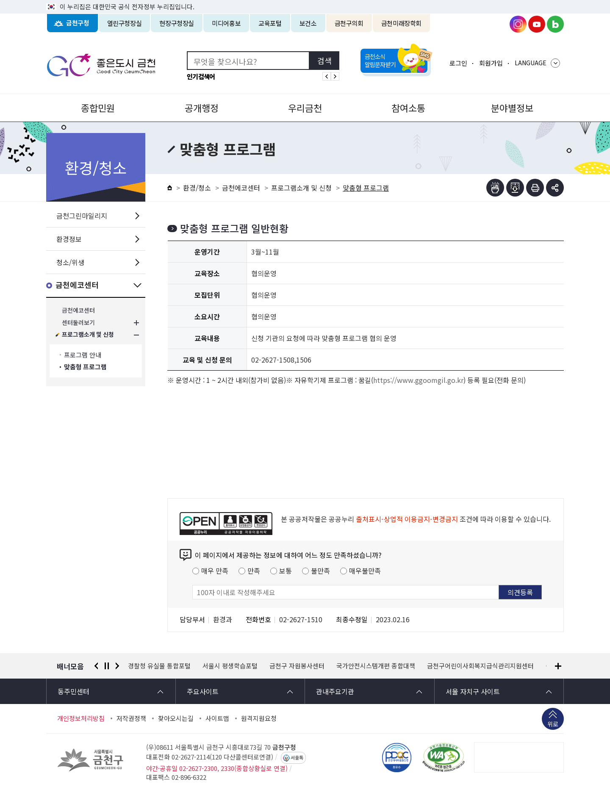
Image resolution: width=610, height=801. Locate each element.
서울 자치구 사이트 (473, 691)
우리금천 (305, 107)
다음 (117, 665)
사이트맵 (217, 718)
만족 (253, 570)
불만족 (320, 570)
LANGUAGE (530, 62)
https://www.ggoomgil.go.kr (418, 380)
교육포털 (270, 23)
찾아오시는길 (176, 718)
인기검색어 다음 (335, 76)
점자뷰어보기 (495, 188)
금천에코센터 (77, 285)
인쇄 (535, 188)
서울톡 (297, 758)
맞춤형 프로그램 (85, 367)
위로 (553, 725)
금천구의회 (349, 23)
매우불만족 (365, 570)
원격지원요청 (259, 718)
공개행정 (202, 107)
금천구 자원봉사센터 (296, 666)
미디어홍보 (226, 23)
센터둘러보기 (78, 322)
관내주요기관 (335, 691)
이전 (96, 665)
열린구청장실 (124, 23)
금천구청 (77, 23)
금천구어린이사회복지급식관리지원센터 (480, 666)
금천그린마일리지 (81, 216)
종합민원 (98, 107)
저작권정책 (131, 718)
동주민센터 (73, 691)
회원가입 (491, 62)
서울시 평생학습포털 (230, 666)
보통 (285, 570)
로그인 (458, 62)
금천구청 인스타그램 (518, 24)
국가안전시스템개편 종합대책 (375, 666)
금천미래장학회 (401, 23)
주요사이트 (203, 691)
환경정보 (69, 239)
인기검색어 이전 (326, 76)
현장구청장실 (176, 23)
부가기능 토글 (555, 188)
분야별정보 (512, 107)
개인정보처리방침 (81, 718)
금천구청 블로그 (555, 24)
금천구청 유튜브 (536, 24)
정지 (107, 665)
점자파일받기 (515, 188)
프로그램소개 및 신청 (88, 334)
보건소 (308, 23)
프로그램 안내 (82, 354)
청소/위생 (70, 262)
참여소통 (408, 107)
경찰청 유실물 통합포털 (159, 666)
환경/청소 (197, 188)
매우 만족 (214, 570)
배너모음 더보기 (558, 666)
